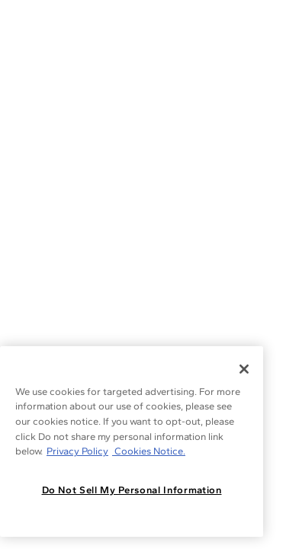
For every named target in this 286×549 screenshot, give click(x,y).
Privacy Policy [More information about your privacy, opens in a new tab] (77, 451)
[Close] (244, 369)
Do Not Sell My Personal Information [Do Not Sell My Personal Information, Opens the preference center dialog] (132, 490)
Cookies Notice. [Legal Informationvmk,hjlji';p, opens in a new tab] (148, 451)
